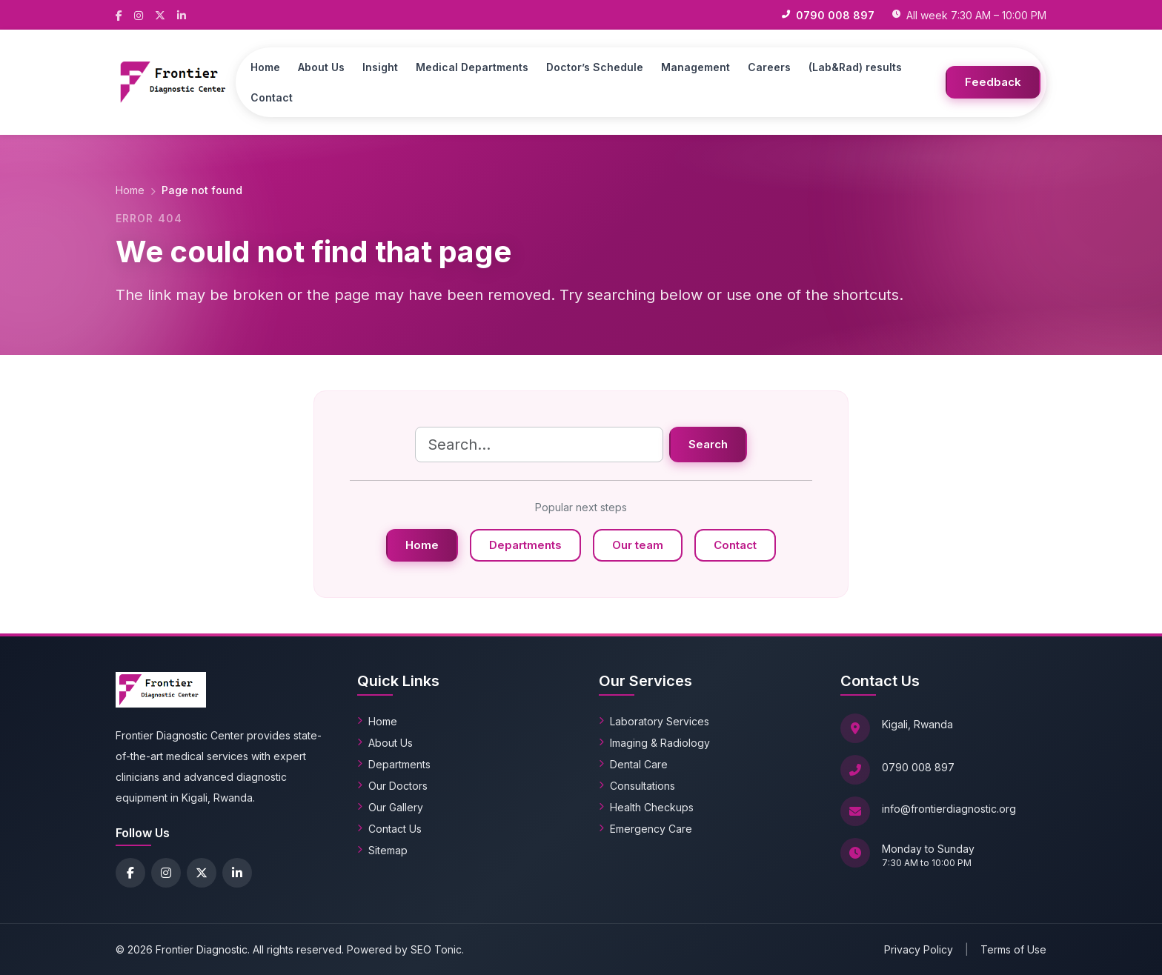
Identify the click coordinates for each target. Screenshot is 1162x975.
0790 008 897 (918, 767)
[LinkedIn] (181, 15)
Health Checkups (646, 807)
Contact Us (389, 828)
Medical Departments (472, 67)
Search (708, 444)
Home (265, 67)
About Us (321, 67)
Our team (637, 545)
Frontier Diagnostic (202, 949)
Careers (769, 67)
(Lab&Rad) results (855, 67)
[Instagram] (138, 15)
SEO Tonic (436, 949)
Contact (271, 97)
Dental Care (633, 764)
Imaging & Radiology (654, 742)
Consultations (637, 785)
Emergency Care (645, 828)
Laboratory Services (654, 721)
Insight (380, 67)
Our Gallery (390, 807)
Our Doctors (392, 785)
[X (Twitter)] (160, 15)
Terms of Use (1013, 949)
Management (695, 67)
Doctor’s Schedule (594, 67)
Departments (525, 545)
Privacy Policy (918, 949)
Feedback (993, 82)
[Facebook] (119, 15)
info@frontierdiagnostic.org (949, 808)
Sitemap (382, 850)
